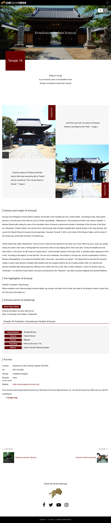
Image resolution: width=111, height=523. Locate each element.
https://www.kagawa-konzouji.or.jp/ (26, 384)
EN (105, 10)
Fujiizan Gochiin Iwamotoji (86, 457)
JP (100, 10)
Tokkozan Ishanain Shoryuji (25, 457)
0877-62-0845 (18, 370)
